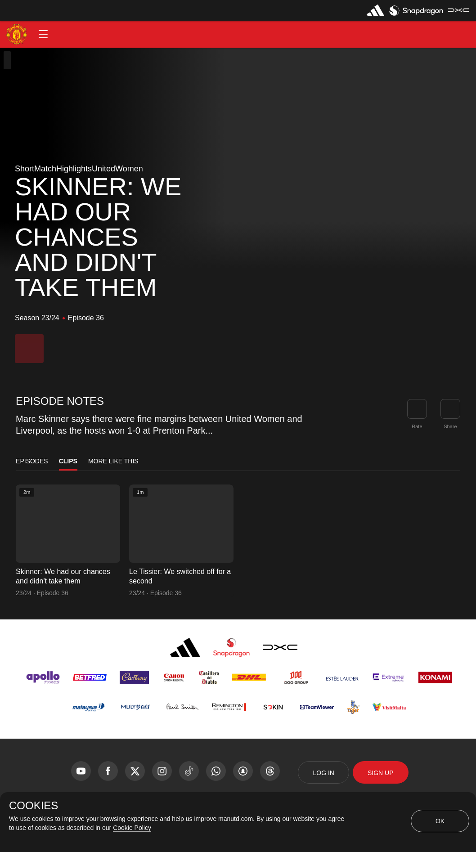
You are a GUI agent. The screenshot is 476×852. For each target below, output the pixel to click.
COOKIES (33, 805)
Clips (68, 461)
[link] (450, 409)
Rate (417, 426)
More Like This (113, 461)
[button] (43, 34)
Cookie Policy (132, 827)
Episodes (32, 461)
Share (450, 426)
